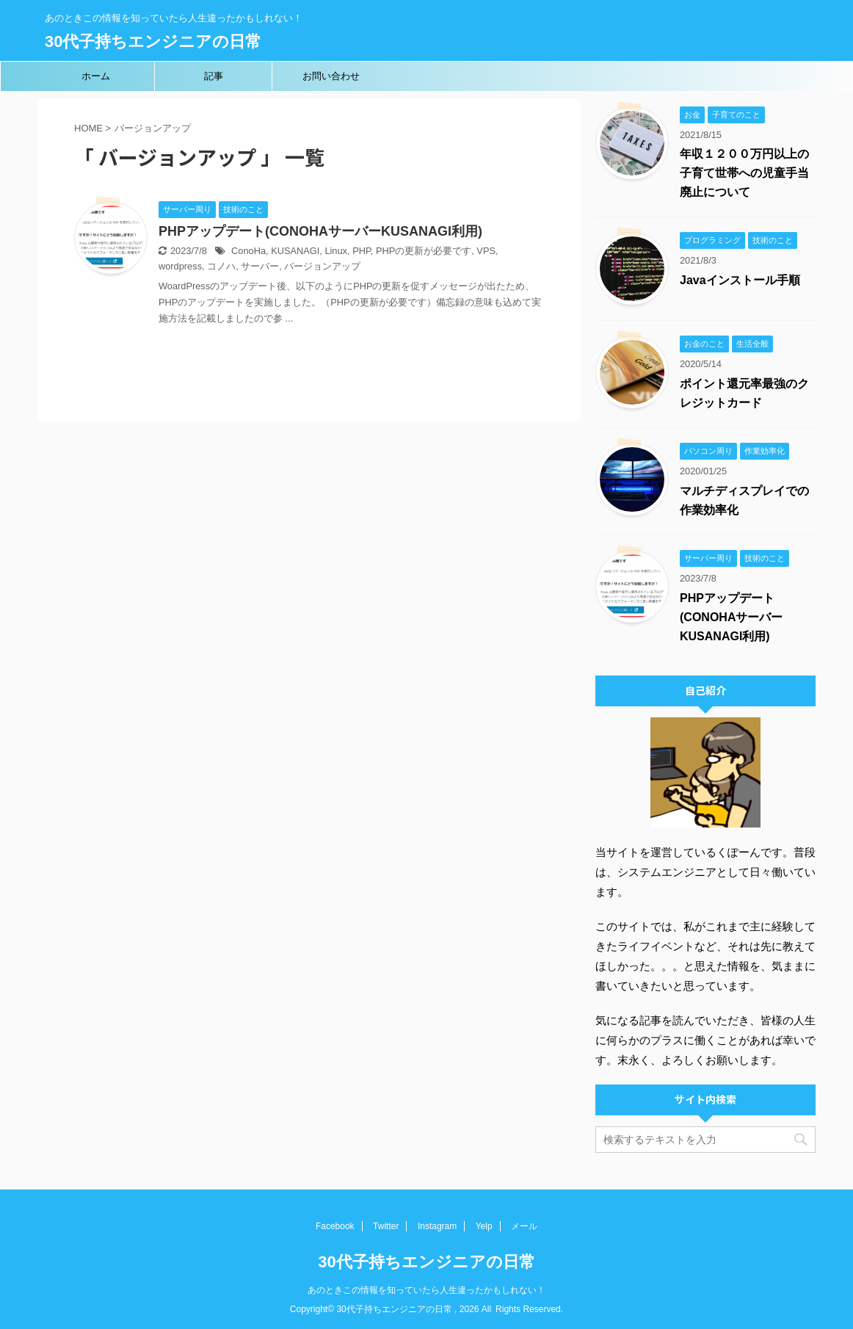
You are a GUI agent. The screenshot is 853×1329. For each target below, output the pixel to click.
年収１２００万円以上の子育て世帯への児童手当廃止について (744, 173)
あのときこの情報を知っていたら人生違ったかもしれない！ (426, 1290)
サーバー (260, 266)
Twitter (386, 1226)
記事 (213, 76)
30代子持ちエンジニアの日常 (153, 41)
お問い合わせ (331, 76)
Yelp (484, 1226)
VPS (486, 250)
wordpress (180, 266)
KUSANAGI (295, 250)
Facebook (335, 1226)
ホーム (95, 76)
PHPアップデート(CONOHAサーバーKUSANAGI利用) (320, 231)
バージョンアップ (322, 266)
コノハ (221, 266)
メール (524, 1226)
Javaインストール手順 (740, 280)
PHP (361, 250)
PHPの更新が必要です (423, 250)
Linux (335, 250)
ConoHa (248, 250)
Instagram (437, 1226)
